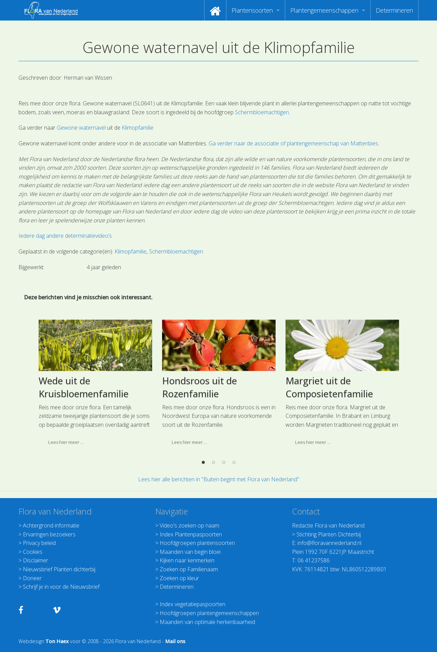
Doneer (32, 578)
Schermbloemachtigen (262, 112)
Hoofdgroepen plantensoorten (197, 543)
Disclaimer (35, 560)
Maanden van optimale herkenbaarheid (207, 622)
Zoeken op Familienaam (189, 569)
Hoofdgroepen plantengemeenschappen (209, 613)
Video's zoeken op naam (189, 525)
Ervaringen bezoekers (49, 534)
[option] (95, 426)
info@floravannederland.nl (329, 543)
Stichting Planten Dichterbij (328, 534)
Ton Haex (57, 641)
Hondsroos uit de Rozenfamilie (199, 428)
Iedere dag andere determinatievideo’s (65, 235)
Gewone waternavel (81, 127)
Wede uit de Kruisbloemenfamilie (84, 428)
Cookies (32, 552)
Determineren (394, 10)
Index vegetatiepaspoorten (192, 604)
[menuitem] (215, 10)
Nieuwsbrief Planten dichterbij (59, 569)
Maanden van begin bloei (190, 552)
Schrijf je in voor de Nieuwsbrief (61, 586)
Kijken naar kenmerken (187, 560)
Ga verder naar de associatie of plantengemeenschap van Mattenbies (293, 143)
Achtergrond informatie (51, 525)
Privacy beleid (39, 543)
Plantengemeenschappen (324, 10)
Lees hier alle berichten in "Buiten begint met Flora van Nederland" (218, 479)
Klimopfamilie (138, 127)
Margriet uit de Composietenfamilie (329, 428)
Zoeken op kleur (179, 578)
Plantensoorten (252, 10)
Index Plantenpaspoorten (191, 534)
